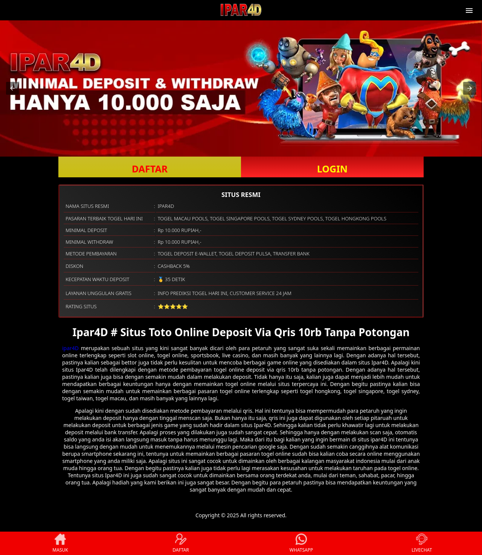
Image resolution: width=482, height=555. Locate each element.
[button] (12, 88)
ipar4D (70, 348)
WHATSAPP (301, 543)
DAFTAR (150, 168)
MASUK (60, 543)
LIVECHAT (422, 543)
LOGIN (332, 168)
